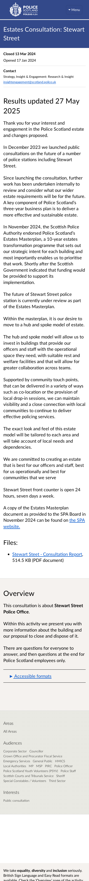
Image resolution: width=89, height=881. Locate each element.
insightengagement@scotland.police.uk (29, 82)
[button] (44, 676)
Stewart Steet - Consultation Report (47, 554)
